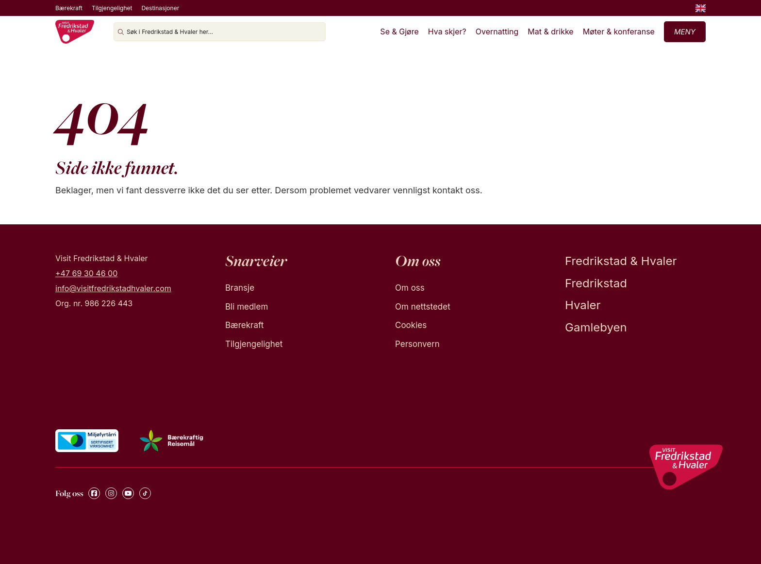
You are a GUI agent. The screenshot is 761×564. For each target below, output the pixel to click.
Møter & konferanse (619, 31)
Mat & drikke (550, 31)
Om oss (410, 288)
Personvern (417, 344)
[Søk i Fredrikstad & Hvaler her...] (220, 31)
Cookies (411, 325)
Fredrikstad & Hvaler (621, 261)
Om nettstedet (422, 307)
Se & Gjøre (399, 31)
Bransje (239, 288)
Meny (684, 31)
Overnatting (497, 31)
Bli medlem (246, 307)
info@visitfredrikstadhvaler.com (113, 288)
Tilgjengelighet (112, 8)
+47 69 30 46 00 (86, 273)
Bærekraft (69, 8)
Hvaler (583, 305)
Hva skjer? (447, 31)
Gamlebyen (596, 327)
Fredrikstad (596, 283)
